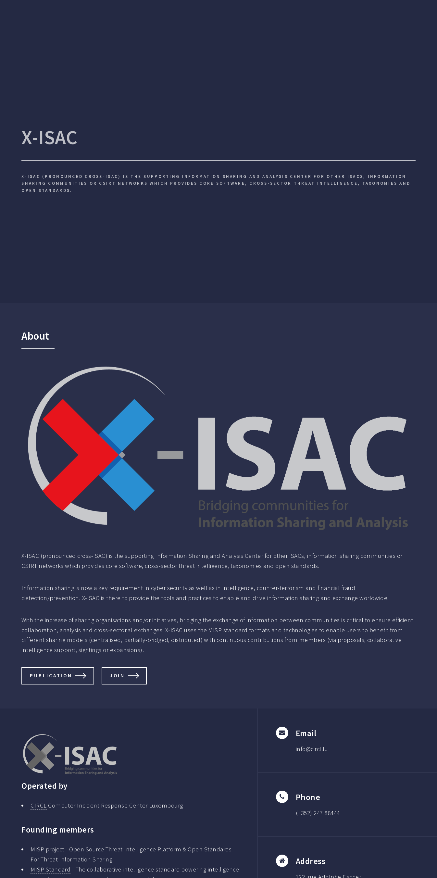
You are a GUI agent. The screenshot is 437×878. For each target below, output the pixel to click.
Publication (51, 675)
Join (117, 675)
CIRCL (38, 805)
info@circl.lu (312, 749)
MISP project (47, 849)
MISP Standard (50, 869)
